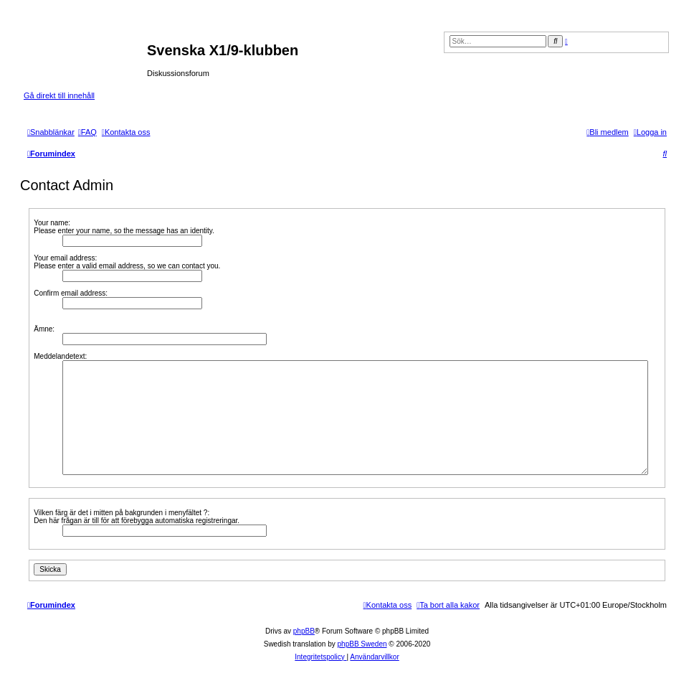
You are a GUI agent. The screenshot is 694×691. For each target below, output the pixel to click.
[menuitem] (87, 132)
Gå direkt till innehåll (59, 95)
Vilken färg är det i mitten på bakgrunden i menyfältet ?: (121, 513)
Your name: (52, 223)
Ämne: (44, 329)
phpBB (304, 631)
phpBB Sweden (362, 644)
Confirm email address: (71, 293)
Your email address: (65, 258)
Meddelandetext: (60, 356)
